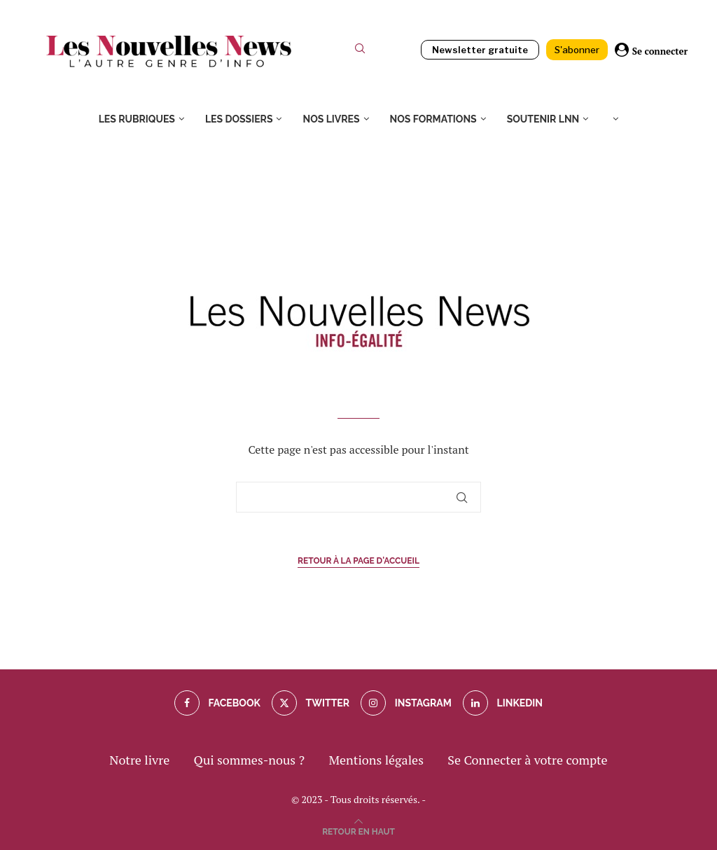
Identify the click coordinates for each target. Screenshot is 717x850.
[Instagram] (406, 703)
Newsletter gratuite (480, 49)
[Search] (360, 51)
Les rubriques (137, 119)
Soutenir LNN (543, 119)
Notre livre (139, 759)
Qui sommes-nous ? (249, 759)
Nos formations (433, 119)
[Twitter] (310, 703)
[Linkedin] (503, 703)
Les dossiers (239, 119)
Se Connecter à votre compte (527, 759)
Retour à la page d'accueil (358, 561)
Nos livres (330, 119)
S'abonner (577, 49)
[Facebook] (217, 703)
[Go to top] (358, 829)
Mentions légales (376, 759)
